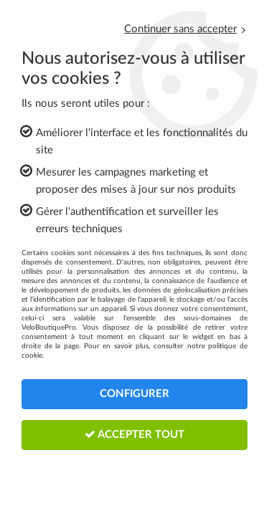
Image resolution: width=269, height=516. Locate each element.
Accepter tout (134, 434)
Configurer (134, 393)
